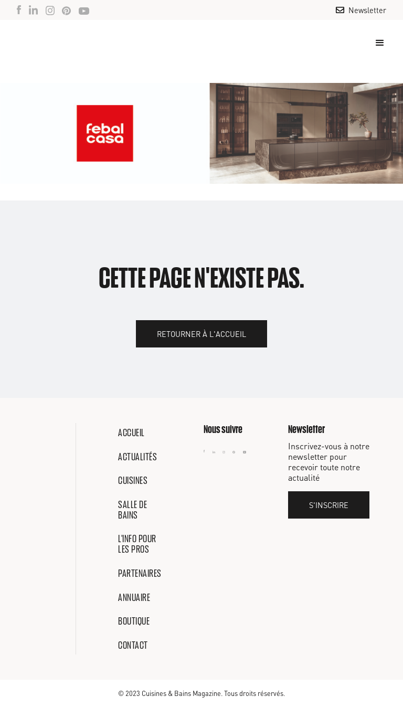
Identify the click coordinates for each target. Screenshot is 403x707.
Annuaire (134, 597)
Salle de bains (132, 509)
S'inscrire (328, 505)
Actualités (137, 456)
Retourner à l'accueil (201, 334)
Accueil (131, 432)
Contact (133, 645)
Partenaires (140, 573)
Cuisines (132, 480)
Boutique (134, 621)
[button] (375, 43)
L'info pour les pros (137, 543)
